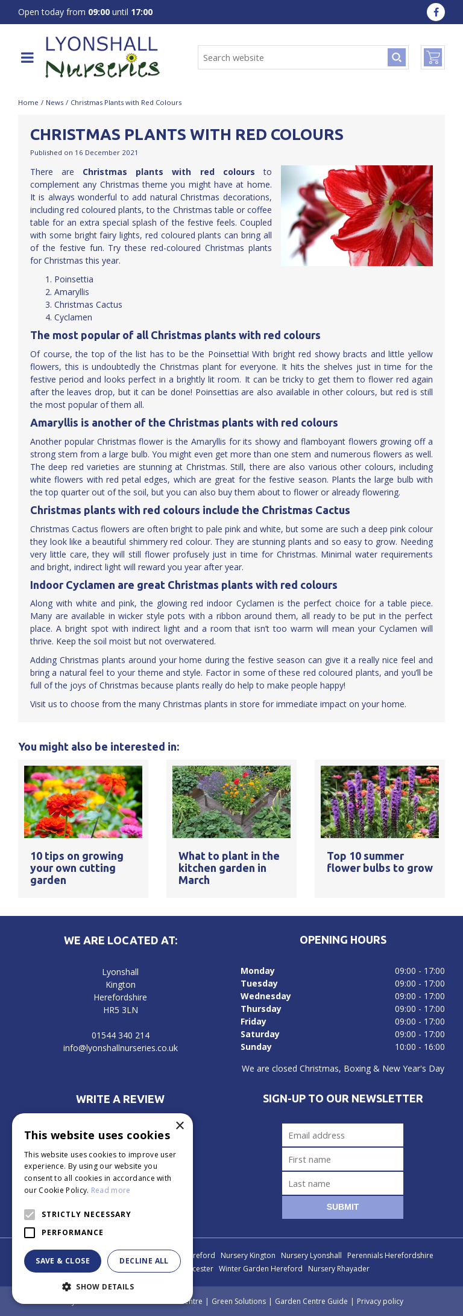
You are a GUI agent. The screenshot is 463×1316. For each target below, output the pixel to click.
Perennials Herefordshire (390, 1255)
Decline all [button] (143, 1261)
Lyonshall (120, 971)
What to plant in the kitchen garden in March (229, 868)
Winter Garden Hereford (261, 1269)
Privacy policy (380, 1301)
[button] (102, 1286)
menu (27, 57)
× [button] (179, 1126)
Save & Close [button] (63, 1261)
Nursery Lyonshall (311, 1255)
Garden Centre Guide (311, 1301)
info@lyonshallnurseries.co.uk (120, 1048)
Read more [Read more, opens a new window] (111, 1190)
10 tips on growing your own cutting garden (77, 868)
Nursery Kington (248, 1255)
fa (436, 12)
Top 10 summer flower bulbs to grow (380, 862)
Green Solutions (239, 1301)
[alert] (102, 1208)
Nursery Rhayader (339, 1269)
